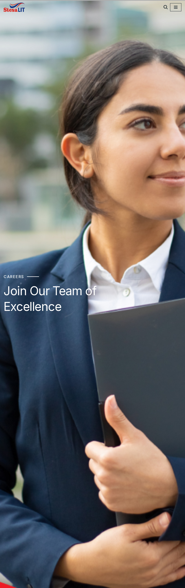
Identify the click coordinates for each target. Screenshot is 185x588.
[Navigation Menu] (175, 7)
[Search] (166, 7)
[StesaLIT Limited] (15, 7)
